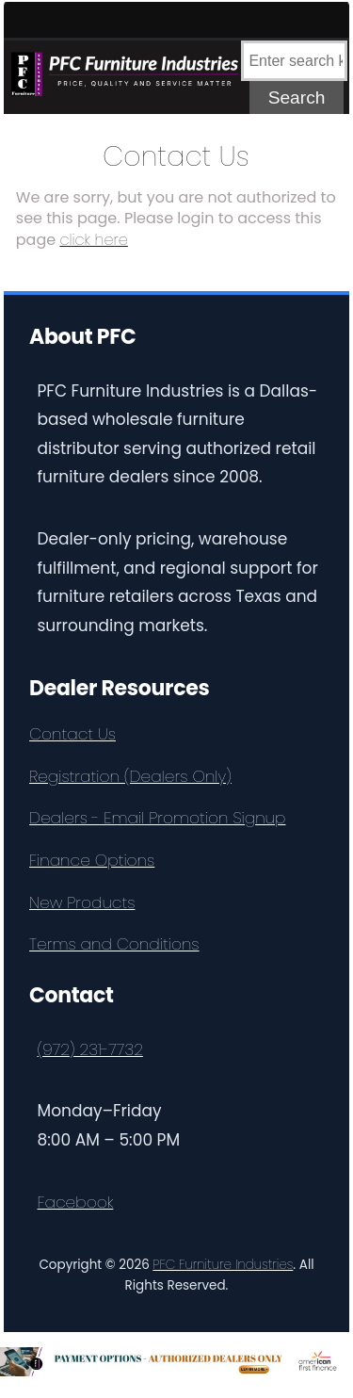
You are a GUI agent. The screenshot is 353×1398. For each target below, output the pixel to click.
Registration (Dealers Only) (130, 776)
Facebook (76, 1202)
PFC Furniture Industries (222, 1265)
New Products (82, 902)
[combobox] (294, 61)
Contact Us (72, 734)
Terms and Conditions (114, 944)
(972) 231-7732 (90, 1049)
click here (93, 240)
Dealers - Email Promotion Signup (157, 817)
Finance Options (91, 860)
